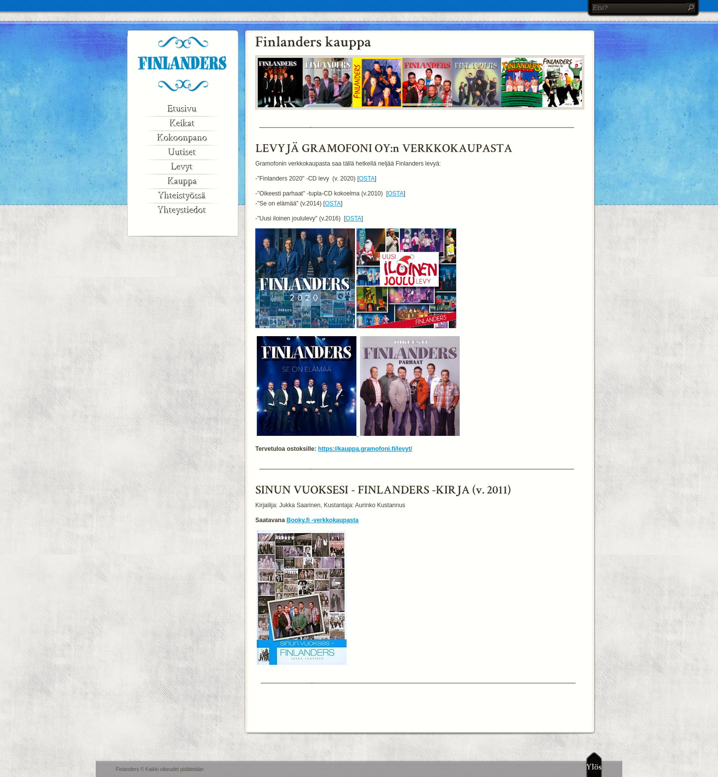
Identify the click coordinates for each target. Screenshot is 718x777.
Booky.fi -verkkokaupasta (323, 520)
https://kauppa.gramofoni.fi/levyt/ (365, 448)
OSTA (367, 178)
